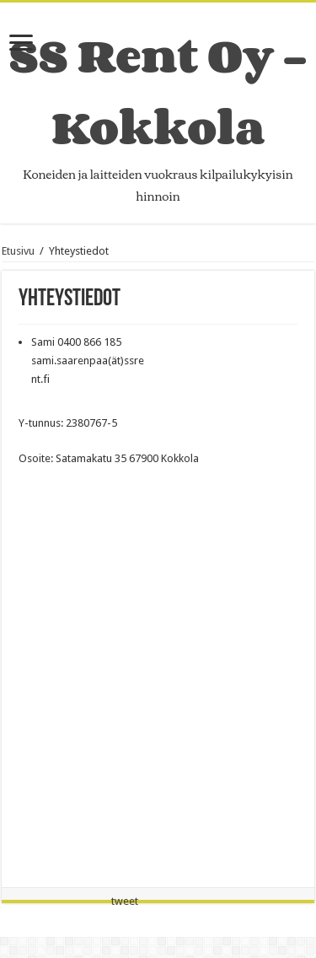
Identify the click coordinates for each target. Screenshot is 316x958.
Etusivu (18, 251)
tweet (124, 901)
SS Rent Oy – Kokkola (158, 91)
